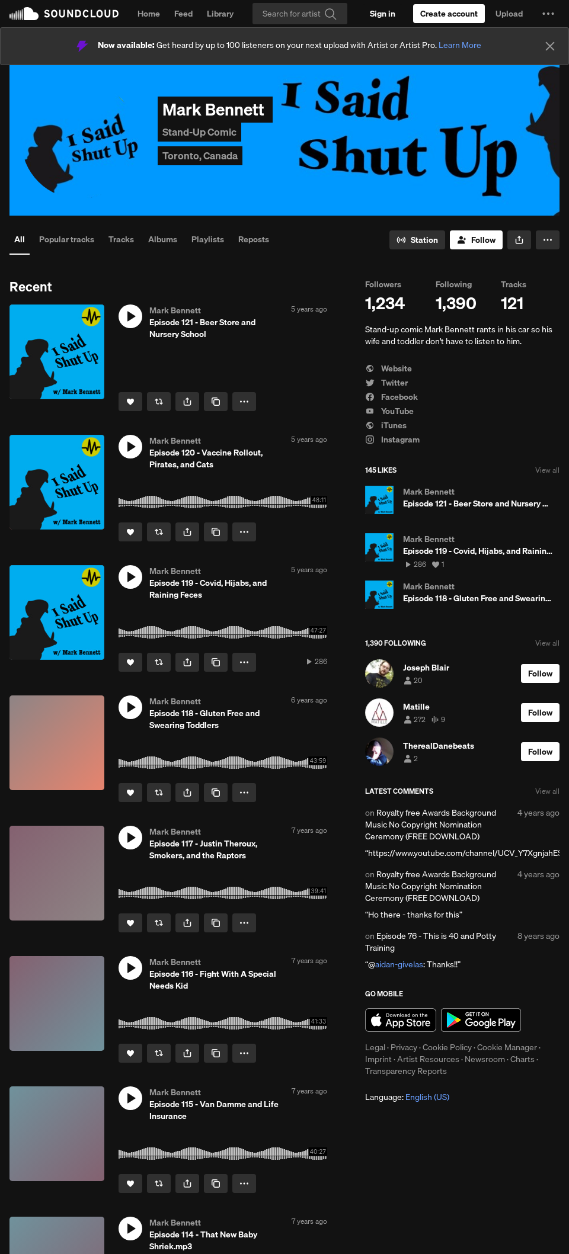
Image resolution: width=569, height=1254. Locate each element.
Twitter (386, 382)
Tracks (121, 239)
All (19, 239)
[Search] (299, 13)
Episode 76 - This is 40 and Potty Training (430, 941)
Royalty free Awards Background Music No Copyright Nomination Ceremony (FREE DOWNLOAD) (430, 824)
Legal (375, 1047)
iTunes (386, 425)
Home (149, 13)
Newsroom (485, 1059)
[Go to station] (417, 239)
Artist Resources (428, 1059)
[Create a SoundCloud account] (449, 13)
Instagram (392, 439)
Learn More (460, 45)
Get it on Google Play (481, 1020)
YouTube (389, 411)
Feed (183, 13)
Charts (522, 1059)
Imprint (378, 1059)
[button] (548, 13)
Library (220, 13)
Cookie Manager (507, 1047)
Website (388, 368)
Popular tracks (66, 239)
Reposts (253, 239)
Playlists (207, 239)
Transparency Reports (406, 1070)
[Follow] (476, 239)
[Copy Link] (216, 401)
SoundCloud (64, 13)
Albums (162, 239)
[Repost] (159, 401)
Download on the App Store (400, 1020)
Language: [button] (407, 1097)
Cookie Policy (447, 1047)
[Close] (550, 46)
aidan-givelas (399, 964)
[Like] (130, 401)
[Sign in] (382, 13)
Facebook (391, 396)
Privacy (404, 1047)
